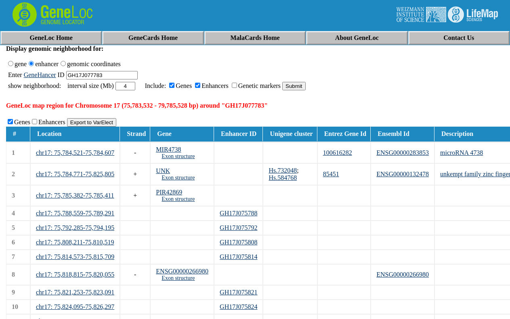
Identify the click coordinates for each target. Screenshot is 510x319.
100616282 (337, 152)
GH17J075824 (238, 306)
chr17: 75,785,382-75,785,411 (75, 195)
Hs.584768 (283, 177)
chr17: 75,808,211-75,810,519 (75, 242)
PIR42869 (169, 192)
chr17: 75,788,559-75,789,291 (75, 213)
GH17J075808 (238, 242)
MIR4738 (168, 149)
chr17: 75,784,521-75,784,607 (75, 152)
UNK (163, 170)
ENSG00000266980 (182, 271)
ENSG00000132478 (402, 174)
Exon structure (178, 156)
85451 (331, 174)
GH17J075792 (238, 227)
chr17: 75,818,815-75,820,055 (75, 274)
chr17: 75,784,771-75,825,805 (75, 174)
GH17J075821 (238, 292)
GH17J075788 (238, 213)
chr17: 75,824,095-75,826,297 (75, 306)
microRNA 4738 (461, 152)
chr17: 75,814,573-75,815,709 (75, 256)
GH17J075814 (238, 256)
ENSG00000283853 (402, 152)
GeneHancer (40, 74)
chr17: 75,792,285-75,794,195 (75, 227)
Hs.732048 (283, 170)
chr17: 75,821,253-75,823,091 (75, 292)
